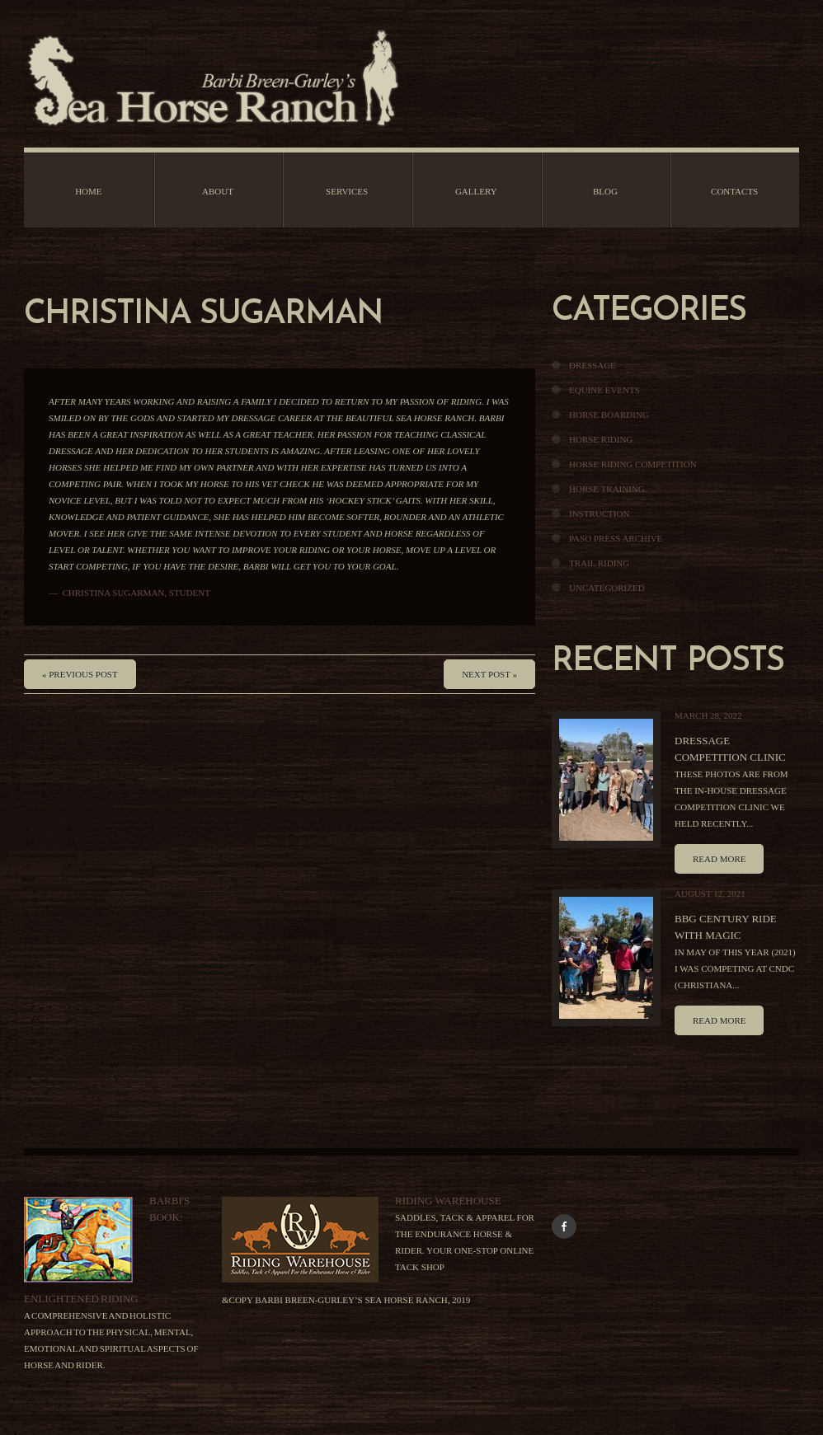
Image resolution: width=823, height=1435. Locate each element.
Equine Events (604, 390)
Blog (605, 191)
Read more (719, 859)
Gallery (476, 191)
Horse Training (607, 489)
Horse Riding (601, 439)
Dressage (592, 365)
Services (347, 191)
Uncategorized (607, 588)
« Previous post (80, 674)
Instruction (599, 513)
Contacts (734, 191)
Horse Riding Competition (633, 464)
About (217, 191)
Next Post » (489, 674)
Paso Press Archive (615, 538)
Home (88, 191)
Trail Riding (599, 563)
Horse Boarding (609, 415)
